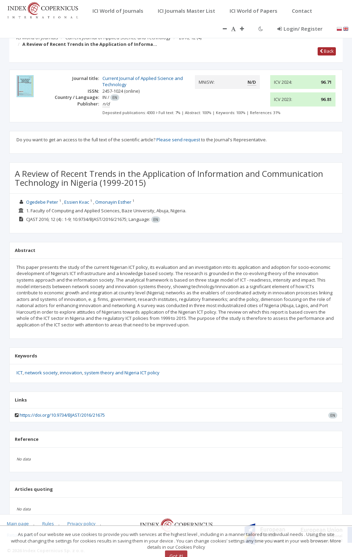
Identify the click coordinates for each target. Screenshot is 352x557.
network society (41, 372)
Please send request (178, 139)
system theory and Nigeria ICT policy (122, 372)
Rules (48, 523)
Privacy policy (81, 523)
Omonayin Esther (113, 202)
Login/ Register (299, 28)
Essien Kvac (76, 202)
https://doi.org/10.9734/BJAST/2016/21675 (62, 415)
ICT (19, 372)
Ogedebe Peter (42, 202)
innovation (71, 372)
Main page (18, 523)
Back (327, 51)
